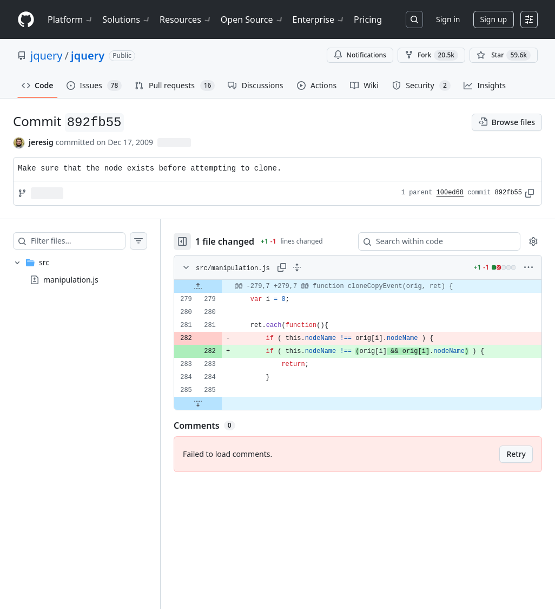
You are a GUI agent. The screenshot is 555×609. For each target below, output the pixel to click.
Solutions (126, 19)
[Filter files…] (78, 241)
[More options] (528, 267)
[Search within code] (434, 241)
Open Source (252, 19)
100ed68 (450, 193)
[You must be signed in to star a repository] (504, 55)
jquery (46, 55)
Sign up (493, 19)
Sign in (448, 19)
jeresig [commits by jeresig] (41, 142)
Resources (186, 19)
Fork (431, 55)
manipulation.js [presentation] (70, 279)
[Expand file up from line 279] (198, 286)
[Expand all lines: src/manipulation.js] (297, 267)
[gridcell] (357, 286)
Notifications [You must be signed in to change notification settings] (360, 55)
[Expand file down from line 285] (198, 403)
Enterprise (319, 19)
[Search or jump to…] (414, 19)
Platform (71, 19)
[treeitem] (80, 271)
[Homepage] (26, 20)
